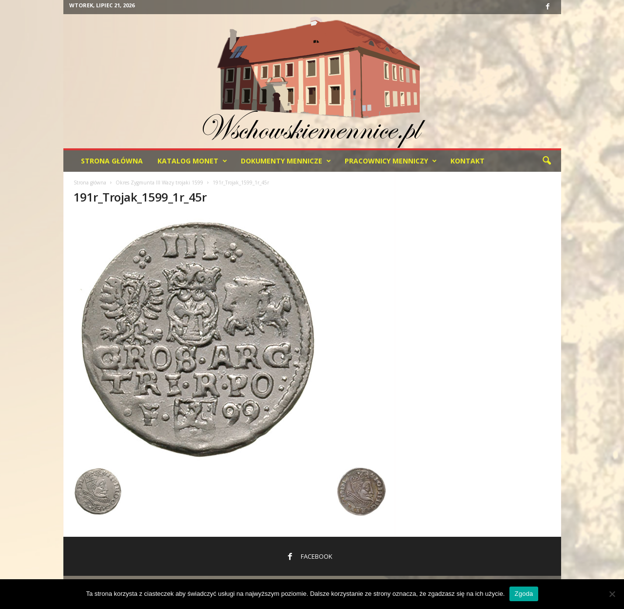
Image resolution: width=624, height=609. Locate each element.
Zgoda (523, 593)
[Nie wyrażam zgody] (612, 594)
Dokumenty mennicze (286, 161)
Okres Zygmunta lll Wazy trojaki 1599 (159, 182)
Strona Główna (112, 160)
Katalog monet (192, 161)
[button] (546, 161)
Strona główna (90, 182)
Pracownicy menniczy (391, 161)
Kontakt (467, 160)
